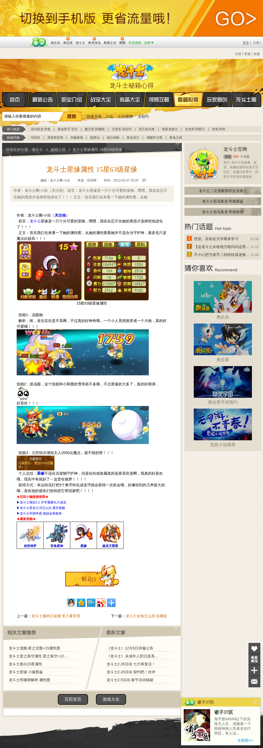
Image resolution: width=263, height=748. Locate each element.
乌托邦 (35, 137)
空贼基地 (76, 137)
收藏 (256, 54)
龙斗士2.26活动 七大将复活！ (131, 664)
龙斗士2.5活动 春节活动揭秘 (130, 680)
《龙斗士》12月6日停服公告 (130, 648)
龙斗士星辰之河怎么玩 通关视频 (42, 508)
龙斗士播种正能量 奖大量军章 (56, 616)
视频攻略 (159, 99)
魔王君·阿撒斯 (94, 129)
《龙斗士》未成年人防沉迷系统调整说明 (134, 656)
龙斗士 (130, 70)
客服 (247, 54)
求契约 (143, 116)
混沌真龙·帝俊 (40, 129)
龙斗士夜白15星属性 (26, 664)
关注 (254, 659)
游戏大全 (111, 699)
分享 (254, 670)
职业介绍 (72, 99)
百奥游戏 (15, 39)
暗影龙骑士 (170, 129)
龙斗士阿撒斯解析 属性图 (29, 680)
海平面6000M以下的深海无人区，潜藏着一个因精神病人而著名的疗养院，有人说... (232, 726)
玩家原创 (217, 99)
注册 (256, 43)
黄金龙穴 (133, 137)
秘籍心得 (188, 99)
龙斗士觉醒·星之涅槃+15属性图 (35, 648)
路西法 (95, 137)
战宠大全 (101, 99)
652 (236, 156)
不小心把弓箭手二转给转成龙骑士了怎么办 (222, 255)
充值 (238, 54)
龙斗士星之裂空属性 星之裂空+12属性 (38, 656)
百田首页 (72, 699)
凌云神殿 (113, 137)
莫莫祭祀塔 (55, 137)
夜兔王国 (175, 137)
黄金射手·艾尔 (67, 129)
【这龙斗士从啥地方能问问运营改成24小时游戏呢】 (222, 247)
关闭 (255, 702)
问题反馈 (254, 681)
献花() (89, 579)
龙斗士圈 (246, 94)
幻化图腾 (125, 116)
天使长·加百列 (122, 129)
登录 (246, 43)
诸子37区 (223, 712)
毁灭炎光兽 (147, 129)
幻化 (109, 116)
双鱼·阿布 (218, 129)
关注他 (60, 215)
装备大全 (130, 99)
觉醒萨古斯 (154, 137)
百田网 (39, 42)
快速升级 (94, 116)
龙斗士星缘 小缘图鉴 (26, 672)
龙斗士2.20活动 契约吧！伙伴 (131, 672)
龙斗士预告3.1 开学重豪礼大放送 (43, 502)
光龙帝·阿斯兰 (195, 129)
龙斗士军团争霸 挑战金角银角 (41, 513)
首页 (2, 100)
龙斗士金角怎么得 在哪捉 (146, 616)
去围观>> (245, 740)
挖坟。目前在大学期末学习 (216, 239)
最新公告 (43, 99)
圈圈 (227, 156)
